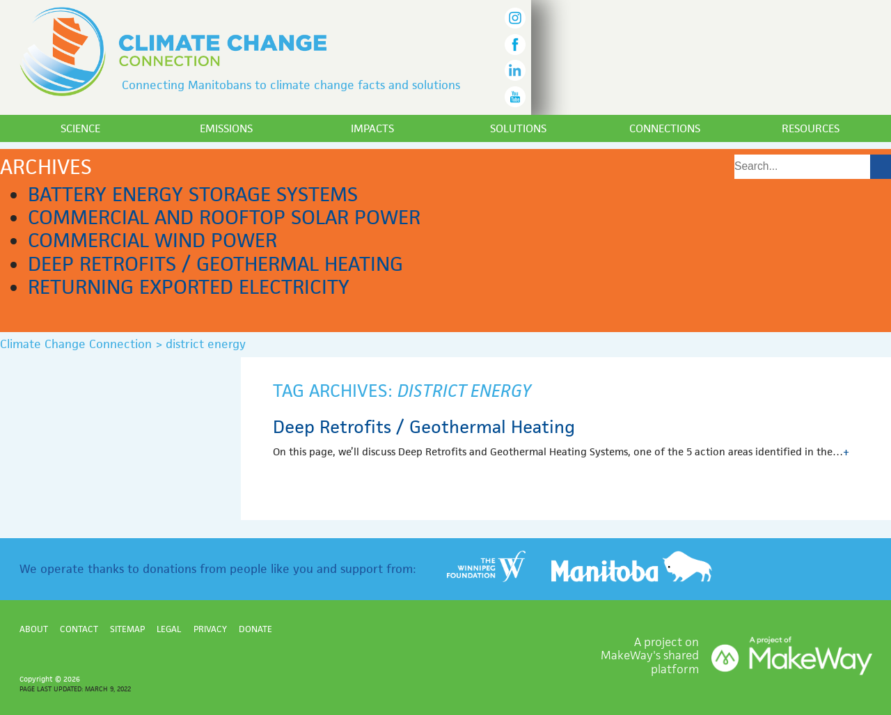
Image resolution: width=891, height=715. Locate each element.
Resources (810, 128)
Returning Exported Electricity (188, 286)
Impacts (372, 128)
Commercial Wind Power (152, 240)
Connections (664, 128)
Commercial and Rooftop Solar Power (224, 217)
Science (80, 128)
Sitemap (127, 629)
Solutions (518, 128)
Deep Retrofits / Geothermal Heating (215, 263)
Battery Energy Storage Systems (193, 194)
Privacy (210, 629)
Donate (255, 629)
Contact (79, 629)
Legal (169, 629)
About (33, 629)
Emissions (226, 128)
